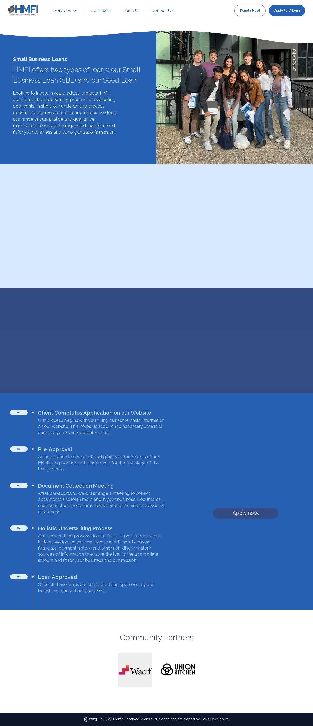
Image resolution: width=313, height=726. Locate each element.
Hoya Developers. (215, 719)
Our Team (100, 10)
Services (65, 10)
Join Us (130, 10)
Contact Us (162, 10)
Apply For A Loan (287, 10)
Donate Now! (250, 10)
